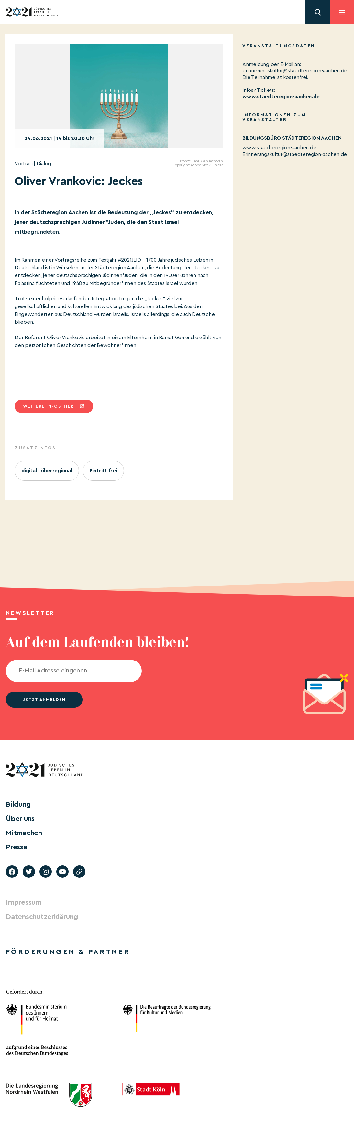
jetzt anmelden (44, 699)
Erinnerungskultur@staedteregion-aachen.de (294, 154)
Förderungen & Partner (68, 951)
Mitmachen (24, 832)
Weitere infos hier (48, 406)
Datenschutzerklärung (42, 916)
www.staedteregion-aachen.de (281, 96)
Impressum (23, 902)
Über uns (20, 818)
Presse (17, 847)
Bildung (18, 804)
